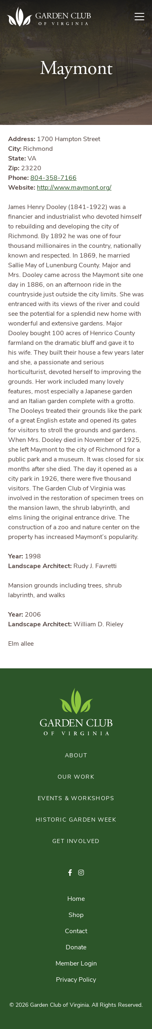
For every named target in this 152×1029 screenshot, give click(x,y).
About (76, 756)
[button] (70, 873)
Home (76, 899)
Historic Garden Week (76, 820)
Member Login (76, 964)
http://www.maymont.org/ (74, 188)
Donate (76, 947)
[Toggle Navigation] (142, 16)
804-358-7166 (53, 178)
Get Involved (76, 842)
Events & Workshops (76, 799)
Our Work (76, 777)
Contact (76, 931)
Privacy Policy (76, 980)
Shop (76, 915)
